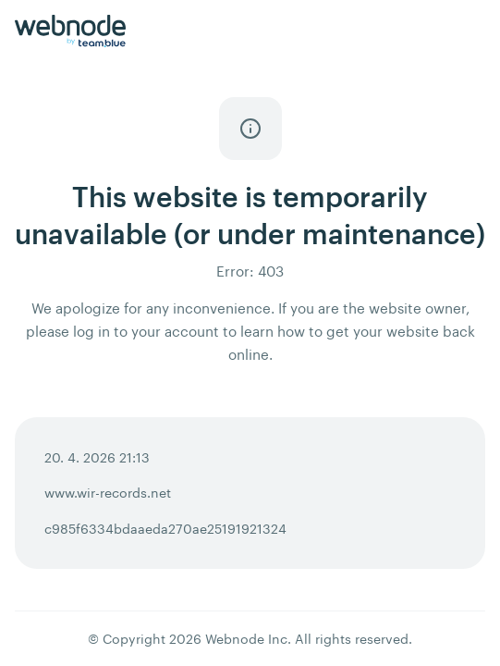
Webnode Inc (246, 639)
